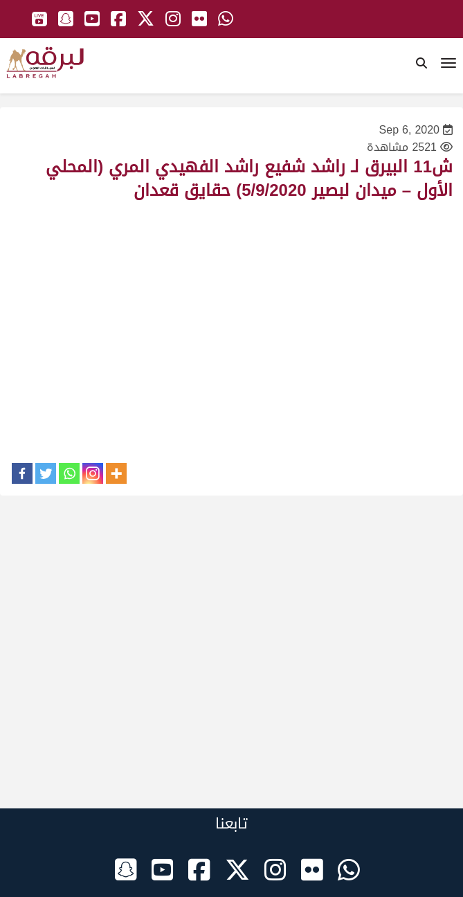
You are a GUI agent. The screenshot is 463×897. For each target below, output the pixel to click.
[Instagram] (92, 473)
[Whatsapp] (69, 473)
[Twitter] (45, 473)
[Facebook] (22, 473)
